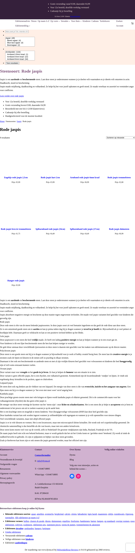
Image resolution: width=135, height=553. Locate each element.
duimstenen (56, 521)
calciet (67, 514)
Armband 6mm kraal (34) (20, 59)
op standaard (109, 521)
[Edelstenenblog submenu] (29, 25)
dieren (47, 521)
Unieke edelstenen (13, 532)
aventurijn (49, 514)
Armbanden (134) (20, 52)
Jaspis (19, 121)
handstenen (85, 521)
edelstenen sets (39, 525)
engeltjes (66, 521)
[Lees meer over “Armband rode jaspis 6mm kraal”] (85, 188)
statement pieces (54, 525)
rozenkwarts (119, 514)
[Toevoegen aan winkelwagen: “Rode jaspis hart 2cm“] (50, 188)
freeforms (75, 521)
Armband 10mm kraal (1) (20, 54)
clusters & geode (37, 521)
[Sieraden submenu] (69, 21)
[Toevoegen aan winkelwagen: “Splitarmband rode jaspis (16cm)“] (50, 240)
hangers (38, 528)
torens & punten (68, 525)
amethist (40, 514)
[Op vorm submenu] (59, 21)
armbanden (29, 528)
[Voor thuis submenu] (81, 21)
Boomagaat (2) (20, 45)
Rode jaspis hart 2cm (50, 177)
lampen (100, 521)
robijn (110, 514)
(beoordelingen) (75, 16)
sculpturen (27, 525)
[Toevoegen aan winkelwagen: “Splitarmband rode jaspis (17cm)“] (84, 240)
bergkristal (59, 514)
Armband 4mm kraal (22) (20, 57)
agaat (33, 514)
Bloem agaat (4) (20, 40)
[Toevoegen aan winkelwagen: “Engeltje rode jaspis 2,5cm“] (16, 188)
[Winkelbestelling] (120, 137)
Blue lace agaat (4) (20, 43)
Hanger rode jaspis (15, 280)
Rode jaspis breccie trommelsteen (16, 229)
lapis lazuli (92, 514)
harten (93, 521)
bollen (26, 521)
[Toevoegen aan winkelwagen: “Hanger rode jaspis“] (16, 291)
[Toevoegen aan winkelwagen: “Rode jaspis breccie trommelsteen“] (16, 240)
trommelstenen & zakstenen (88, 525)
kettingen (46, 528)
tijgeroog (129, 514)
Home (2, 121)
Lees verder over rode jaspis (12, 96)
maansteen (102, 514)
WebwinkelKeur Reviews (68, 550)
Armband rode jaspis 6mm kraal (85, 177)
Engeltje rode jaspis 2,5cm (16, 177)
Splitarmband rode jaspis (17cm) (84, 229)
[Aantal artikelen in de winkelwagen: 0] (132, 23)
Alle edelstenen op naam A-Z (27, 518)
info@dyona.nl (43, 461)
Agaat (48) (20, 38)
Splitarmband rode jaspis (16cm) (50, 229)
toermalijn (9, 518)
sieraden (19, 528)
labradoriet (82, 514)
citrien (74, 514)
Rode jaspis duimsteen (119, 229)
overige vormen (122, 521)
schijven (18, 525)
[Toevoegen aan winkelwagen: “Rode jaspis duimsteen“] (119, 240)
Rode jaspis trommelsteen (119, 177)
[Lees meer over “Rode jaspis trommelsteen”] (119, 188)
